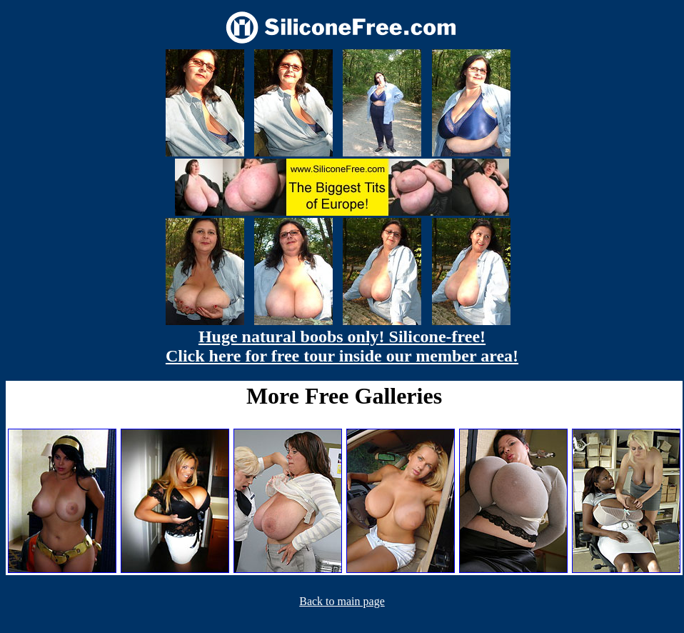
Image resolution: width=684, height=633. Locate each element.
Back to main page (342, 601)
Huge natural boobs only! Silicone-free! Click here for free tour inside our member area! (342, 346)
